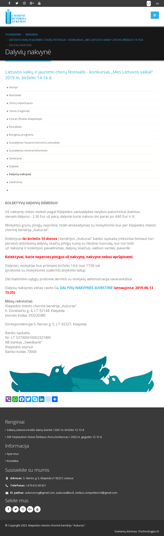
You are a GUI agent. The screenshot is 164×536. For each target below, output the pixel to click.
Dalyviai (13, 166)
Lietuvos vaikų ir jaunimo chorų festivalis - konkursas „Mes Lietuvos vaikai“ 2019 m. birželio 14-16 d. (76, 39)
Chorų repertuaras (21, 103)
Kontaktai (12, 461)
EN (157, 3)
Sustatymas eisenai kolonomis (28, 150)
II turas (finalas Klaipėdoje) (25, 119)
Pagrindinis (13, 34)
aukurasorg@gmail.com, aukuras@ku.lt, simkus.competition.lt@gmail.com (71, 493)
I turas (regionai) (19, 111)
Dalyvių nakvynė (20, 174)
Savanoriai (15, 182)
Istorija (13, 87)
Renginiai (32, 34)
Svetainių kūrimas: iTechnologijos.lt (136, 531)
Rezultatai (15, 127)
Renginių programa (21, 135)
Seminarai (15, 158)
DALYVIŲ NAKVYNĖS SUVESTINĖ (86, 287)
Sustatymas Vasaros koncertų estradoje (34, 142)
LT (148, 3)
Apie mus (13, 454)
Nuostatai (15, 95)
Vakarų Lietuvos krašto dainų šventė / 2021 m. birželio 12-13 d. (46, 430)
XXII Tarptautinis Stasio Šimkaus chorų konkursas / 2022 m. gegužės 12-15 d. (54, 437)
